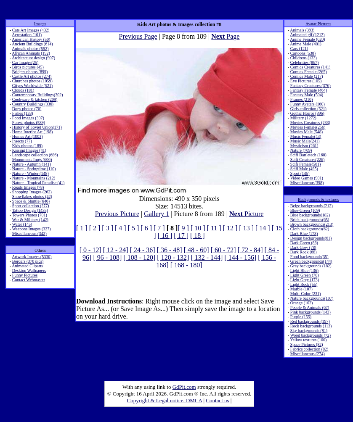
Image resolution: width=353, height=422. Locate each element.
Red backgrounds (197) (310, 321)
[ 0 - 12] (90, 249)
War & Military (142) (30, 219)
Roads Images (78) (28, 187)
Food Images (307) (28, 118)
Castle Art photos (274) (32, 76)
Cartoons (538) (303, 53)
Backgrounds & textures (318, 199)
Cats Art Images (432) (31, 30)
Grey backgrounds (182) (311, 266)
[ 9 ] (183, 228)
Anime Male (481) (305, 44)
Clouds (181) (23, 90)
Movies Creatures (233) (310, 122)
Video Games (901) (306, 178)
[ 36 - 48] (169, 249)
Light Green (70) (304, 275)
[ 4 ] (120, 228)
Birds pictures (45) (28, 67)
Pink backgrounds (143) (310, 312)
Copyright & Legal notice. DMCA (164, 400)
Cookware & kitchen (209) (34, 99)
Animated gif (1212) (307, 34)
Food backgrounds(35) (309, 256)
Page (225, 36)
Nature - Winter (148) (30, 173)
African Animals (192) (31, 53)
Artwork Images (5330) (31, 256)
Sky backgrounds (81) (308, 330)
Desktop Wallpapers (29, 270)
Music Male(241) (305, 141)
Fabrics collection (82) (309, 349)
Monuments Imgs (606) (32, 159)
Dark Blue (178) (304, 233)
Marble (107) (301, 289)
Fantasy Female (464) (308, 90)
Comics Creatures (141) (310, 67)
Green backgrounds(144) (311, 261)
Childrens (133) (303, 57)
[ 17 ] (181, 235)
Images (40, 23)
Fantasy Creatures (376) (310, 85)
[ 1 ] (82, 228)
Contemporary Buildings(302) (37, 94)
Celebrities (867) (304, 62)
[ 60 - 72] (223, 249)
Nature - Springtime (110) (34, 168)
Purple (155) (300, 316)
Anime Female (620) (307, 39)
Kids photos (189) (27, 145)
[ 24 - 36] (142, 249)
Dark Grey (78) (303, 247)
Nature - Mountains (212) (33, 178)
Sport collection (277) (30, 205)
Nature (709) (301, 150)
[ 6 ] (146, 228)
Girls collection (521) (308, 108)
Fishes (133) (22, 113)
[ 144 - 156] (240, 257)
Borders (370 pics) (27, 261)
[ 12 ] (230, 228)
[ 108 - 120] (139, 257)
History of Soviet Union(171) (37, 127)
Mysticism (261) (304, 145)
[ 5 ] (133, 228)
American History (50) (31, 39)
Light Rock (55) (303, 284)
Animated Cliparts (27, 266)
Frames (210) (301, 99)
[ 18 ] (197, 235)
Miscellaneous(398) (307, 182)
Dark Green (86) (304, 242)
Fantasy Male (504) (306, 94)
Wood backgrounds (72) (310, 335)
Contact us (217, 400)
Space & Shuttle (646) (31, 201)
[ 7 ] (159, 228)
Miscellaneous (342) (29, 233)
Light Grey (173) (304, 279)
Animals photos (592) (30, 48)
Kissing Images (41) (29, 150)
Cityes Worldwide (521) (32, 85)
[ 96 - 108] (107, 257)
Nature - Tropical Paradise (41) (38, 182)
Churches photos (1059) (32, 81)
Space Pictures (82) (306, 344)
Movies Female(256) (308, 127)
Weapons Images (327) (31, 229)
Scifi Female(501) (305, 164)
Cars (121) (299, 48)
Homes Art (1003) (27, 136)
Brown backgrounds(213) (311, 224)
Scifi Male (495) (304, 168)
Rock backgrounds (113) (311, 326)
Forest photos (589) (28, 122)
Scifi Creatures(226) (307, 159)
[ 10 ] (198, 228)
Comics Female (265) (308, 71)
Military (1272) (303, 118)
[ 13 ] (246, 228)
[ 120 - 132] (173, 257)
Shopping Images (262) (32, 192)
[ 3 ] (107, 228)
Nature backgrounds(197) (311, 298)
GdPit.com (184, 387)
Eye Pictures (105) (305, 81)
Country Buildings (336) (32, 104)
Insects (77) (22, 141)
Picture (246, 213)
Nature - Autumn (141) (31, 164)
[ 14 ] (262, 228)
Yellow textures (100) (308, 340)
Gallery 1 (156, 213)
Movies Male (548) (306, 131)
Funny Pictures (24, 275)
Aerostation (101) (27, 34)
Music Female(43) (305, 136)
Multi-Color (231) (305, 293)
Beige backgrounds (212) (311, 205)
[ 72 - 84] (250, 249)
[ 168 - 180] (186, 265)
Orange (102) (301, 303)
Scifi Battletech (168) (308, 155)
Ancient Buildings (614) (32, 44)
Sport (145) (300, 173)
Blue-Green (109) (305, 210)
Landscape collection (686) (35, 155)
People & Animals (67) (309, 307)
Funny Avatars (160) (307, 104)
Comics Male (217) (306, 76)
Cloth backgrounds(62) (309, 229)
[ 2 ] (95, 228)
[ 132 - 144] (207, 257)
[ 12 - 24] (115, 249)
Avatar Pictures (318, 23)
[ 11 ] (214, 228)
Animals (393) (302, 30)
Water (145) (22, 224)
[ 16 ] (165, 235)
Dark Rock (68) (303, 252)
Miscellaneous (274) (307, 353)
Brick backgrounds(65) (309, 219)
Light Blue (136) (304, 270)
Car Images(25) (25, 62)
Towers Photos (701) (29, 215)
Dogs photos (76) (26, 108)
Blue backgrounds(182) (310, 215)
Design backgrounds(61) (311, 238)
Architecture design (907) (33, 57)
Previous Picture (117, 213)
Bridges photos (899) (30, 71)
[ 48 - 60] (196, 249)
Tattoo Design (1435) (30, 210)
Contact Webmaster (28, 279)
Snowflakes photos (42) (32, 196)
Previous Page (138, 36)
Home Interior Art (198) (32, 131)
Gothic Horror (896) (307, 113)
